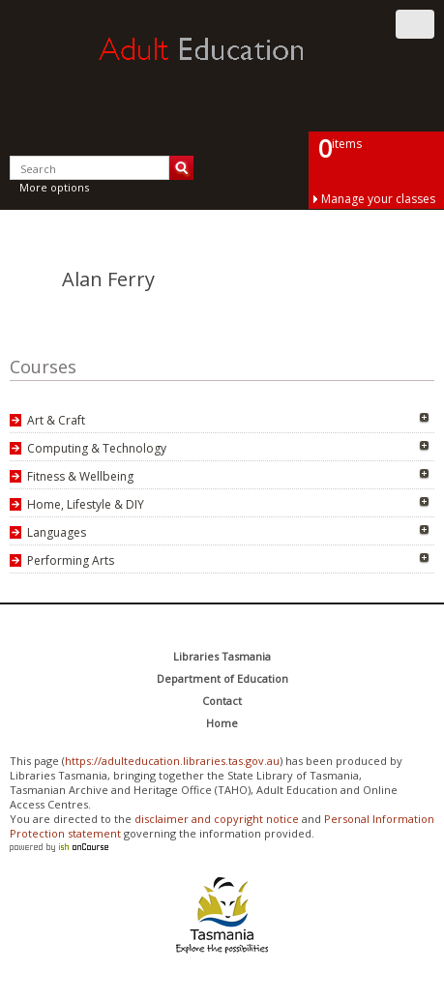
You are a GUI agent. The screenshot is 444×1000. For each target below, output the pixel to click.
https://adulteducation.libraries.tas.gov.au (172, 760)
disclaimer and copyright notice (216, 818)
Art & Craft (56, 420)
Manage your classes (378, 199)
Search (181, 168)
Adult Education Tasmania (222, 67)
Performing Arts (70, 560)
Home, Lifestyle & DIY (85, 504)
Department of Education (222, 678)
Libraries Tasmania (222, 656)
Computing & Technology (96, 448)
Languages (56, 532)
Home (222, 723)
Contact (222, 700)
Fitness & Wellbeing (80, 476)
